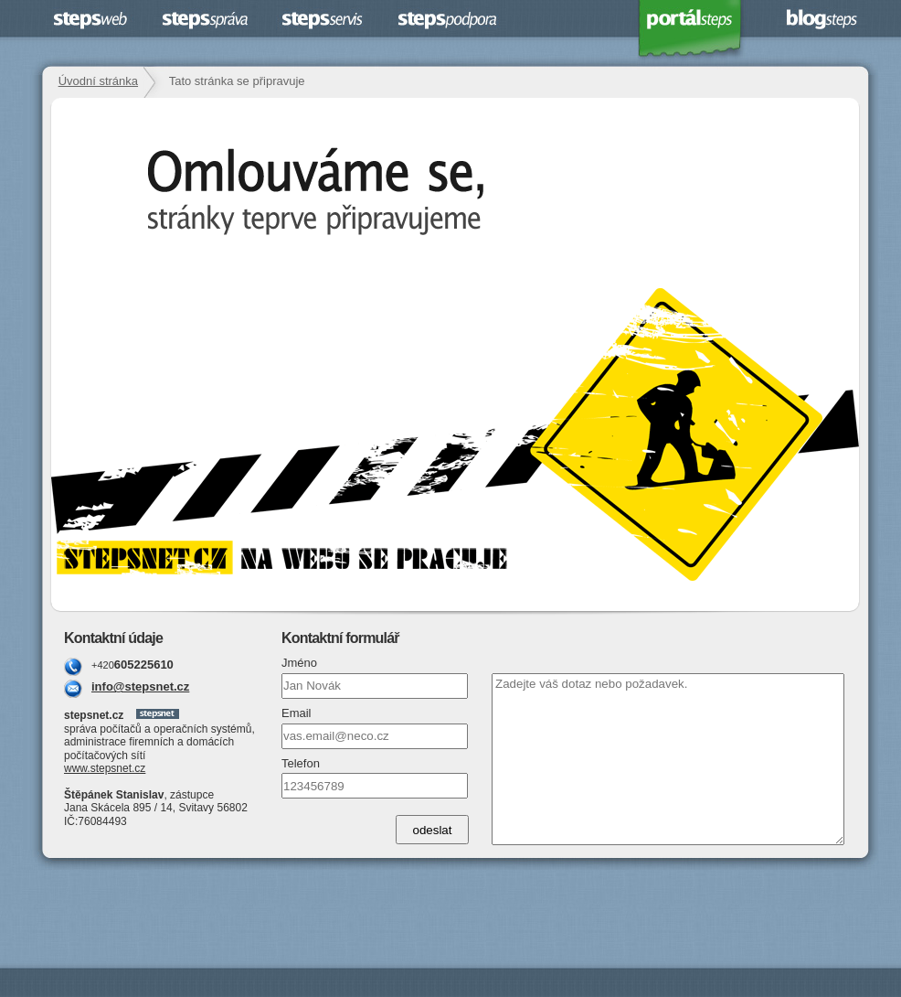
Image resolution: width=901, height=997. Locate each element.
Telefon (300, 763)
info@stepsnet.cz (140, 686)
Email (296, 713)
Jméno (299, 663)
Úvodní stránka (98, 81)
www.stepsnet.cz (104, 768)
